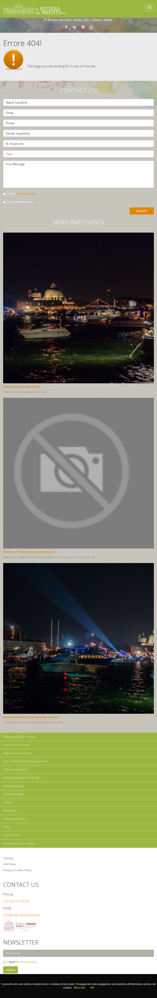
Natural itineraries (13, 786)
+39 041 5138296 (16, 901)
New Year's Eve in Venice (17, 753)
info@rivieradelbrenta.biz (21, 915)
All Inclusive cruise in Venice (18, 843)
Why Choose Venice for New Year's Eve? (25, 761)
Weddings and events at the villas (22, 777)
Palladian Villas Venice (15, 769)
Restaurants (10, 810)
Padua (6, 827)
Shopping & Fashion (14, 819)
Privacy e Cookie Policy (17, 870)
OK (92, 987)
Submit (141, 211)
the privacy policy (26, 193)
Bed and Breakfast (13, 794)
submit (10, 970)
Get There (9, 864)
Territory (8, 858)
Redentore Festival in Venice (19, 737)
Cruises (7, 802)
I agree (20, 193)
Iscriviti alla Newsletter (18, 202)
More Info (79, 987)
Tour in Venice (11, 835)
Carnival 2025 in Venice (16, 745)
